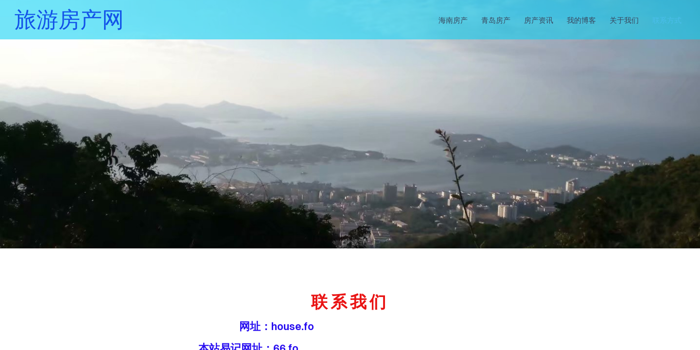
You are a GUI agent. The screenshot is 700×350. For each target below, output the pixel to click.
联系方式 (667, 19)
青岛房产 (495, 19)
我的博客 (581, 19)
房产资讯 (538, 19)
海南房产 (453, 19)
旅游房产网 (69, 19)
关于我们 (624, 19)
